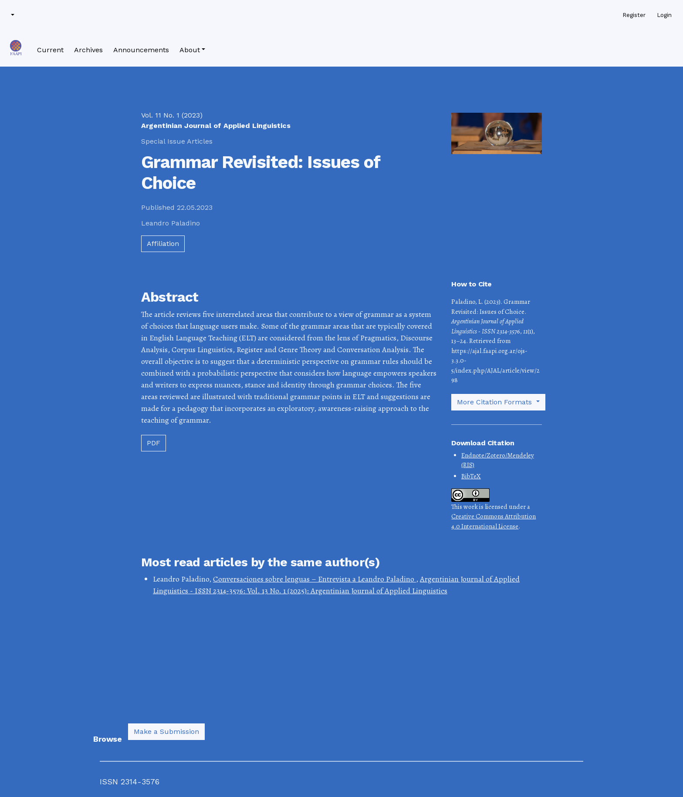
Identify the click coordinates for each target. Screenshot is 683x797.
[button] (12, 15)
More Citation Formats (495, 402)
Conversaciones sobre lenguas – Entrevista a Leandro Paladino (314, 579)
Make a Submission (166, 731)
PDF (153, 443)
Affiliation (163, 243)
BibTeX (471, 476)
